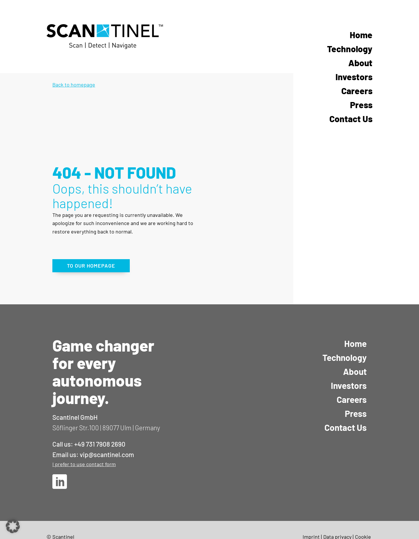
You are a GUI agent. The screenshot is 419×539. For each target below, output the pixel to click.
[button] (13, 526)
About (360, 62)
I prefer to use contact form (84, 464)
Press (361, 104)
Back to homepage (73, 84)
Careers (356, 90)
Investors (353, 76)
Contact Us (350, 118)
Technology (349, 48)
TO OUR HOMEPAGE (91, 265)
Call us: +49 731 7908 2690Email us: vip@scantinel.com (93, 449)
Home (361, 34)
